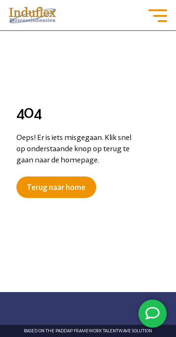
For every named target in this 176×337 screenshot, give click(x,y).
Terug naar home (56, 187)
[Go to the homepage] (33, 15)
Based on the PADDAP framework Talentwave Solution (88, 331)
